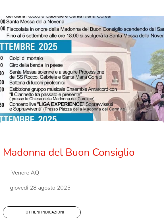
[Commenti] (154, 135)
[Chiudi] (8, 8)
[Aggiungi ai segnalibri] (141, 135)
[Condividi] (127, 135)
